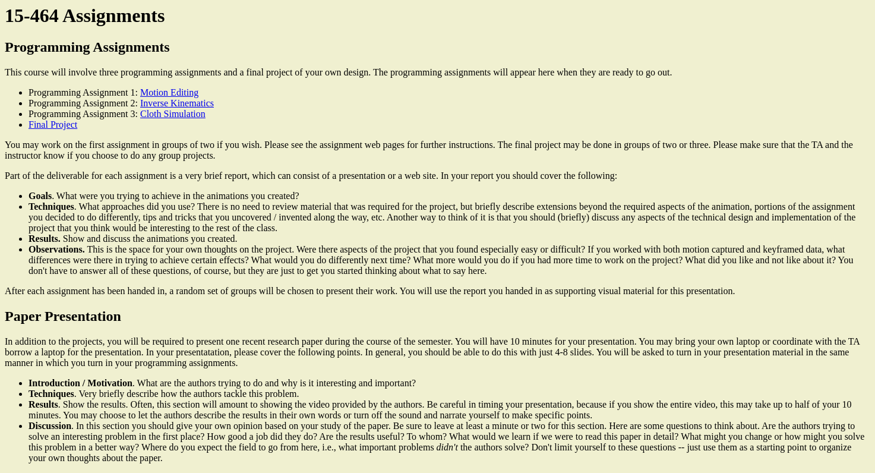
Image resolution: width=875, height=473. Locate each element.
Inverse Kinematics (177, 103)
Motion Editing (169, 92)
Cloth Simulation (173, 114)
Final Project (53, 124)
